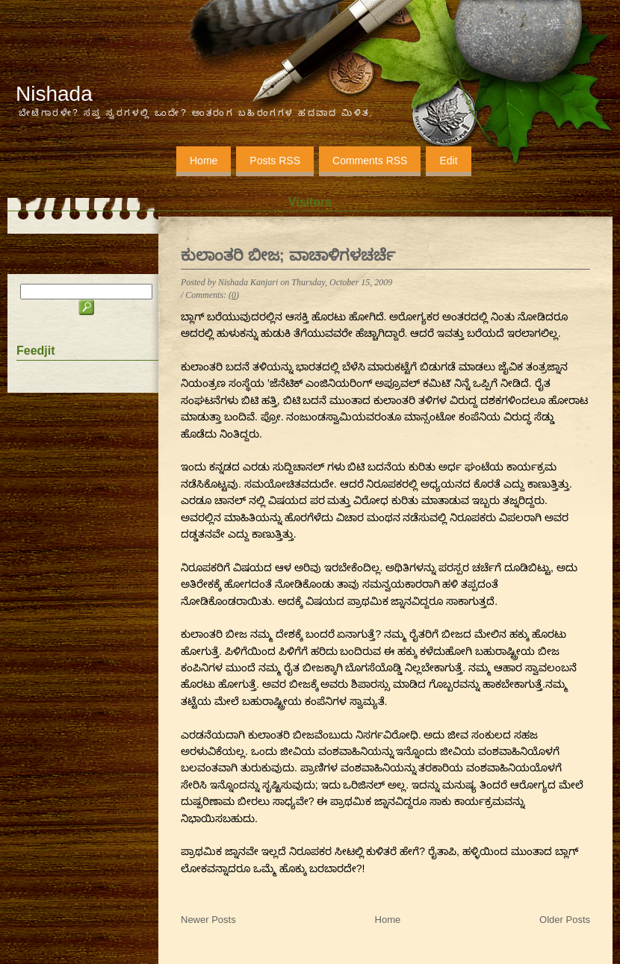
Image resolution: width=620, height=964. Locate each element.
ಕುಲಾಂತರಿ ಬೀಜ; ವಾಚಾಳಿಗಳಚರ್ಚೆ (288, 255)
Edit (448, 161)
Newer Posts (208, 919)
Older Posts (564, 919)
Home (203, 161)
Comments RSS (369, 161)
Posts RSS (274, 161)
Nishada (54, 93)
